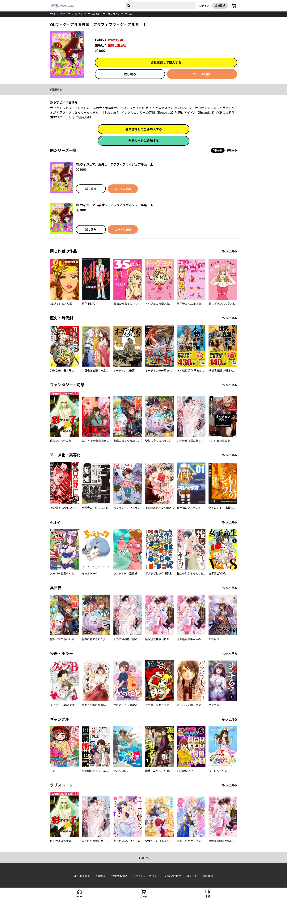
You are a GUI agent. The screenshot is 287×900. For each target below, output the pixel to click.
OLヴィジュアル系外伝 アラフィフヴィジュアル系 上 (114, 164)
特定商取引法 (120, 875)
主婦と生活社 (117, 45)
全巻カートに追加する (143, 141)
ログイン (204, 5)
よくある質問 (82, 875)
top (52, 14)
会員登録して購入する (166, 62)
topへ (143, 858)
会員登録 (220, 5)
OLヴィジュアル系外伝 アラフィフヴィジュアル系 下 (114, 205)
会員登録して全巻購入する (143, 129)
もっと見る (229, 251)
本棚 (207, 896)
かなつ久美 (115, 40)
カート (143, 896)
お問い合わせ (173, 875)
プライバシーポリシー (146, 875)
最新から (231, 150)
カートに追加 (202, 74)
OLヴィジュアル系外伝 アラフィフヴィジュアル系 (104, 14)
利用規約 (100, 875)
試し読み (130, 74)
